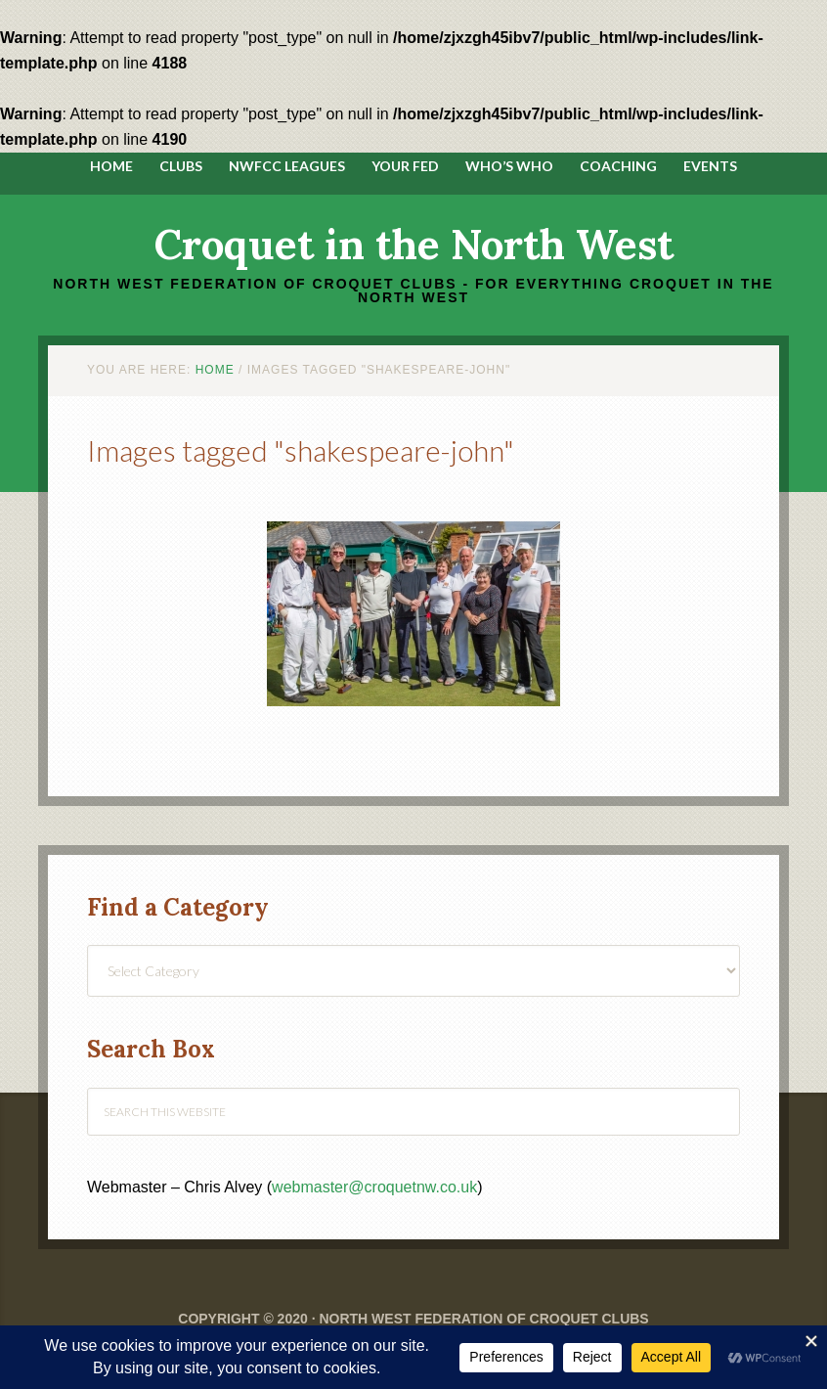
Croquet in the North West (414, 244)
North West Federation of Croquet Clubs (483, 1318)
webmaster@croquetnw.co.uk (374, 1187)
